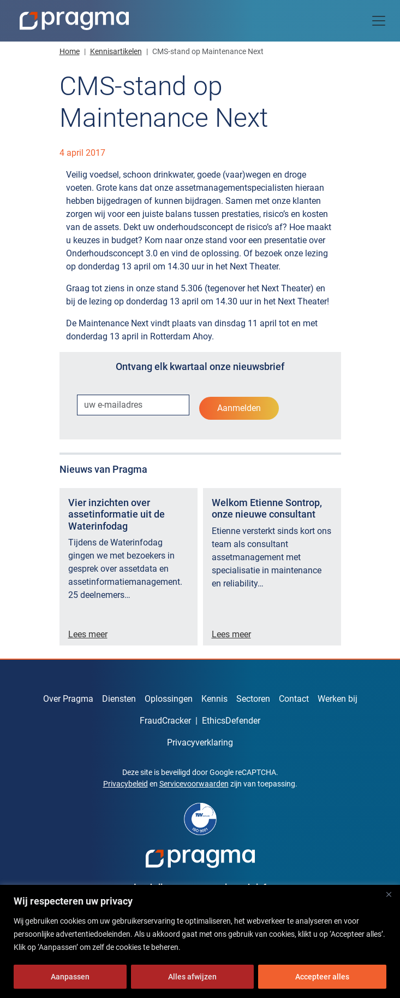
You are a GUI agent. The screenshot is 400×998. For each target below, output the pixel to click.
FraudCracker (165, 720)
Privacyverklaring (200, 742)
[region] (200, 941)
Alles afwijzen (192, 976)
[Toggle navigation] (379, 21)
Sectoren (253, 699)
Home (69, 51)
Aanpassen (70, 976)
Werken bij (337, 699)
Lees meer (88, 634)
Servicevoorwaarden (194, 783)
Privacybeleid (125, 783)
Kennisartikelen (116, 51)
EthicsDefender (231, 720)
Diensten (119, 699)
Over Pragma (68, 699)
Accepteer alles (322, 976)
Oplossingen (169, 699)
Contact (294, 699)
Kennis (214, 699)
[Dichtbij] (388, 894)
